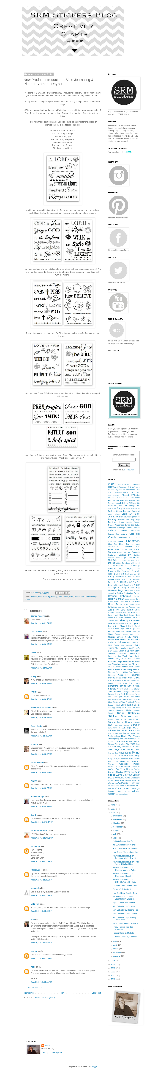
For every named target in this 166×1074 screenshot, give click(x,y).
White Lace (119, 780)
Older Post (96, 993)
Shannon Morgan (122, 691)
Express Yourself (131, 571)
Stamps (137, 710)
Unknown (35, 904)
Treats (137, 749)
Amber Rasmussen (117, 498)
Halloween (125, 596)
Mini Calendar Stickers (124, 641)
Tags (128, 727)
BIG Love (132, 503)
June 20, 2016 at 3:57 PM (41, 911)
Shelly (33, 676)
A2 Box (123, 492)
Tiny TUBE (130, 744)
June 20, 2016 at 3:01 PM (41, 895)
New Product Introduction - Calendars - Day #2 (124, 875)
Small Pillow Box (122, 702)
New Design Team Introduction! (126, 852)
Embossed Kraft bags (130, 566)
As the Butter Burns (40, 831)
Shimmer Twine (133, 694)
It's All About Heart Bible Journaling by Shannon (123, 898)
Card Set (134, 534)
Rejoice (137, 683)
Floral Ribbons (133, 579)
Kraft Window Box (127, 618)
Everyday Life (114, 571)
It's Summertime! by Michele (124, 845)
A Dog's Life (116, 492)
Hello (137, 601)
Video (130, 756)
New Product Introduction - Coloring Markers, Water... (125, 869)
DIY (129, 555)
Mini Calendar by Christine (124, 906)
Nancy (33, 653)
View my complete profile (51, 1052)
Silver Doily (135, 697)
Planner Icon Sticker (131, 667)
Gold (110, 593)
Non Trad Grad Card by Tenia (125, 893)
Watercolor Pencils (129, 764)
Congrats (136, 552)
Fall (137, 574)
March (116, 949)
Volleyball (117, 759)
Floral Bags (120, 579)
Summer (135, 725)
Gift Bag (124, 582)
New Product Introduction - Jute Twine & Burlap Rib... (126, 863)
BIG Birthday (130, 500)
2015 (113, 961)
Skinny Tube (112, 699)
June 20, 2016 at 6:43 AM (41, 683)
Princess (111, 675)
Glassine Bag (133, 588)
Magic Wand (114, 634)
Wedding (119, 777)
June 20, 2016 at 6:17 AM (41, 644)
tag (117, 794)
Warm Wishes (134, 759)
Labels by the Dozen (129, 620)
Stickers (136, 719)
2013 (113, 968)
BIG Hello (124, 503)
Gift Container (125, 585)
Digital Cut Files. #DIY (130, 560)
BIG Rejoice (118, 506)
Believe (117, 514)
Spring (111, 707)
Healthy (77, 597)
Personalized (128, 661)
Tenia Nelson (114, 736)
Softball (117, 705)
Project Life (122, 675)
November (117, 819)
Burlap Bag (129, 525)
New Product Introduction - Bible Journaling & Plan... (124, 881)
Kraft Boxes (129, 615)
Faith (71, 597)
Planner (136, 664)
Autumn (111, 500)
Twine (135, 752)
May (115, 941)
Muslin (115, 651)
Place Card (127, 664)
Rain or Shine (120, 680)
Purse (118, 678)
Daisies (136, 555)
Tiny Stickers (120, 744)
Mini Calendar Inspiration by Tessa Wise (124, 918)
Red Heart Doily (125, 683)
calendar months (123, 791)
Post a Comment (35, 987)
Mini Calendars (133, 642)
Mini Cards (113, 645)
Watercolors (136, 767)
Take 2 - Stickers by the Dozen (124, 729)
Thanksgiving (113, 739)
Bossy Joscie (125, 522)
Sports (137, 705)
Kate (33, 919)
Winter (128, 780)
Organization (122, 653)
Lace (110, 623)
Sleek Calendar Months (126, 699)
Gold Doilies (117, 593)
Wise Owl (136, 780)
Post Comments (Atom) (45, 997)
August (116, 830)
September (118, 827)
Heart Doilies (119, 601)
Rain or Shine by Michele (123, 933)
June (115, 838)
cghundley (35, 846)
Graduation (128, 593)
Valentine (123, 755)
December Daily (114, 558)
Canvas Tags (113, 534)
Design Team (126, 558)
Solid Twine (127, 705)
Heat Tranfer (129, 601)
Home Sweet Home (131, 604)
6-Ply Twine (118, 490)
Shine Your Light (115, 697)
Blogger (94, 1066)
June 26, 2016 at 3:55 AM (41, 982)
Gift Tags (112, 588)
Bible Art (34, 597)
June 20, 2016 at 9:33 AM (41, 806)
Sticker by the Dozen (123, 719)
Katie (33, 967)
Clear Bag (112, 544)
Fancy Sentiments (117, 576)
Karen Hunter (37, 726)
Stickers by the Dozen (120, 722)
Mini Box (130, 640)
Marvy (125, 634)
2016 (118, 484)
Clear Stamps (63, 597)
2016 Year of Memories (117, 487)
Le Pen (112, 626)
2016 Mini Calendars (131, 484)
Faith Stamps (130, 574)
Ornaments (134, 653)
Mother (129, 648)
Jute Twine (127, 609)
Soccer (111, 705)
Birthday (54, 597)
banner (111, 791)
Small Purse (134, 702)
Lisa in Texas (36, 632)
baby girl (135, 788)
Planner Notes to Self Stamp (120, 669)
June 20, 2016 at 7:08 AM (41, 736)
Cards (112, 537)
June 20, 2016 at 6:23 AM (41, 668)
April (115, 945)
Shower (125, 697)
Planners (136, 672)
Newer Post (29, 993)
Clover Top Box (124, 552)
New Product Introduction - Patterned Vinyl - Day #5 (124, 857)
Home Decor (115, 604)
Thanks (136, 736)
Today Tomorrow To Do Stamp (127, 747)
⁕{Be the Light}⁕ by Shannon (125, 937)
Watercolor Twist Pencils (119, 767)
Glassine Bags (115, 590)
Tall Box (115, 733)
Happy (137, 596)
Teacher (126, 733)
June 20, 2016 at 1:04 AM (41, 623)
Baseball (127, 511)
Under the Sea (113, 756)
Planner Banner (114, 667)
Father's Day (133, 577)
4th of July (131, 487)
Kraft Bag (130, 612)
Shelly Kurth (120, 694)
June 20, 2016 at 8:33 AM (41, 772)
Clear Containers (125, 547)
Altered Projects (131, 495)
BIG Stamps (130, 506)
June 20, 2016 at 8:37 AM (41, 788)
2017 (113, 809)
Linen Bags (130, 629)
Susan (47, 1046)
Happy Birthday (116, 599)
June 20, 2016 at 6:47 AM (41, 717)
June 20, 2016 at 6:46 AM (41, 699)
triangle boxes (123, 794)
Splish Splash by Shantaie (124, 903)
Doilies (111, 563)
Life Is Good (134, 626)
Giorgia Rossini (38, 616)
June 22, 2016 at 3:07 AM (41, 958)
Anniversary (135, 498)
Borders (112, 522)
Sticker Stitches (120, 716)
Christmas (132, 541)
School (27, 599)
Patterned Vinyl (115, 661)
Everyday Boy (115, 568)
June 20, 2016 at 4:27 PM (41, 943)
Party (131, 656)
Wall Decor (124, 759)
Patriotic (136, 659)
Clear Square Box (123, 549)
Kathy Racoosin (120, 612)
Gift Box (132, 582)
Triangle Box (113, 753)
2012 (113, 972)
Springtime (120, 708)
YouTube (111, 788)
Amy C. (34, 781)
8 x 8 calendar (128, 490)
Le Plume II (122, 626)
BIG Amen (120, 500)
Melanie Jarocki (115, 637)
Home (62, 993)
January (116, 956)
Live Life (120, 632)
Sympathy (112, 728)
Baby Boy (126, 508)
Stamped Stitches (124, 710)
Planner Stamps (91, 597)
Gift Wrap (122, 588)
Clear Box (124, 544)
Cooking (122, 555)
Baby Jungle (135, 508)
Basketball (136, 511)
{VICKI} (34, 692)
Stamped (111, 710)
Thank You (126, 736)
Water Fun (113, 761)
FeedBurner (129, 470)
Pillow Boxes (117, 664)
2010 (113, 979)
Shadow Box (128, 689)
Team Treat (135, 733)
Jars (138, 607)
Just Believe (114, 610)
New (82, 597)
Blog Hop (135, 519)
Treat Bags (113, 749)
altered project (122, 788)
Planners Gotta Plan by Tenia (125, 886)
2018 (113, 805)
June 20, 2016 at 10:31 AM (42, 838)
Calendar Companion (130, 530)
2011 (113, 975)
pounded (35, 888)
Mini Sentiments (127, 645)
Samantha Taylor (38, 796)
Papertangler (36, 870)
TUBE (122, 728)
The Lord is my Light (128, 739)
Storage (126, 725)
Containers (112, 555)
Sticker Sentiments (128, 713)
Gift (118, 582)
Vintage (136, 756)
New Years (135, 651)
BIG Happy (116, 503)
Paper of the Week (117, 656)
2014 (113, 964)
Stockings (118, 725)
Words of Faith (128, 783)
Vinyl (110, 758)
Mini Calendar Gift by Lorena (125, 914)
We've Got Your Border (120, 769)
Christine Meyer (115, 541)
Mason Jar (134, 634)
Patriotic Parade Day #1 (123, 841)
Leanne (34, 951)
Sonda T (34, 744)
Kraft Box (118, 615)
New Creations (37, 763)
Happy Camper (130, 599)
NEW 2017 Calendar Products (125, 923)
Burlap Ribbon (133, 528)
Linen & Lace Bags (116, 629)
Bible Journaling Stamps (129, 517)
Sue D (33, 815)
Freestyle (112, 582)
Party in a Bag (123, 659)
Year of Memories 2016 (130, 786)
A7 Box (130, 492)
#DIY (111, 484)
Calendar (112, 530)
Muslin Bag (124, 651)
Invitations (112, 607)
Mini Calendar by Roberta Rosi (125, 910)
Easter (118, 563)
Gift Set (136, 585)
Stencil (110, 713)
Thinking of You (121, 741)
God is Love (134, 590)
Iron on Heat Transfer (127, 607)
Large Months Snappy (122, 623)
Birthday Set (123, 519)
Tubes (121, 752)
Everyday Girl (133, 568)
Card (124, 533)
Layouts (135, 623)
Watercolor (124, 761)
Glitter (127, 590)
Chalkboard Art (134, 538)
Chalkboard (122, 538)
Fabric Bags (113, 574)
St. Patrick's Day (132, 708)
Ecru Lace (126, 563)
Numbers (111, 653)
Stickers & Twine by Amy (123, 889)
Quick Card (127, 678)
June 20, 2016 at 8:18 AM (41, 754)
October (116, 823)
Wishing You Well (115, 783)
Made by (136, 632)
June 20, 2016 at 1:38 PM (41, 880)
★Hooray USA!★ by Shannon (125, 848)
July (115, 834)
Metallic (128, 637)
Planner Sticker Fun (124, 672)
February (117, 952)
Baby (119, 508)
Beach (110, 514)
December (117, 816)
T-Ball (118, 728)
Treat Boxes (127, 749)
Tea (120, 733)
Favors (111, 579)
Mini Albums (120, 640)
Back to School (115, 511)
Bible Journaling (44, 597)
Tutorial (128, 753)
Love (128, 631)
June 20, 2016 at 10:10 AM (42, 822)
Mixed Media (120, 648)
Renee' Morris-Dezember (42, 708)
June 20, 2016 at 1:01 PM (41, 861)
